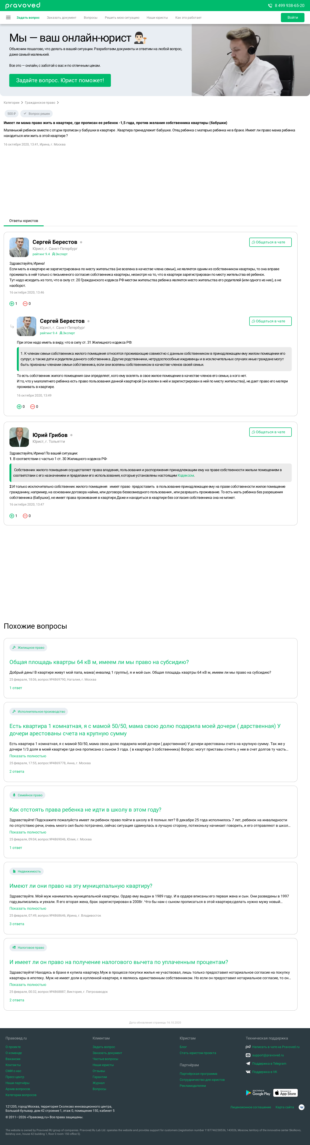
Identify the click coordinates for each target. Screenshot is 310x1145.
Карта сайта (285, 1107)
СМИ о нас (13, 1071)
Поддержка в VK (261, 1072)
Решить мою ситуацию (122, 17)
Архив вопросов (18, 1089)
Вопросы (90, 17)
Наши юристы (157, 17)
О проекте (13, 1047)
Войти (293, 17)
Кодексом (186, 475)
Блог (183, 1047)
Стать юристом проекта (198, 1053)
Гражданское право (40, 102)
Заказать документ (61, 17)
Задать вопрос (28, 17)
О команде (14, 1053)
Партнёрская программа (198, 1073)
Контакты (13, 1065)
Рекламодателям (193, 1085)
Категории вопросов (21, 1095)
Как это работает (188, 17)
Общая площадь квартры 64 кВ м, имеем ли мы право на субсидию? (99, 662)
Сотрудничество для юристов (202, 1079)
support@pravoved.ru (265, 1055)
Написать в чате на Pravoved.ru (273, 1047)
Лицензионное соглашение (250, 1107)
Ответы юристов (23, 220)
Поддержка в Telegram (266, 1063)
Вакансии (13, 1059)
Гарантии (100, 1077)
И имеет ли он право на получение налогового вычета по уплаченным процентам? (118, 962)
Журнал (99, 1083)
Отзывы (99, 1071)
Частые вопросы (105, 1059)
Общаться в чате (268, 242)
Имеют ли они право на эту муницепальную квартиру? (80, 886)
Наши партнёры (18, 1083)
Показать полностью (27, 756)
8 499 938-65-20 (285, 5)
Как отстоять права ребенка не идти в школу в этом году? (85, 809)
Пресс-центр (15, 1077)
